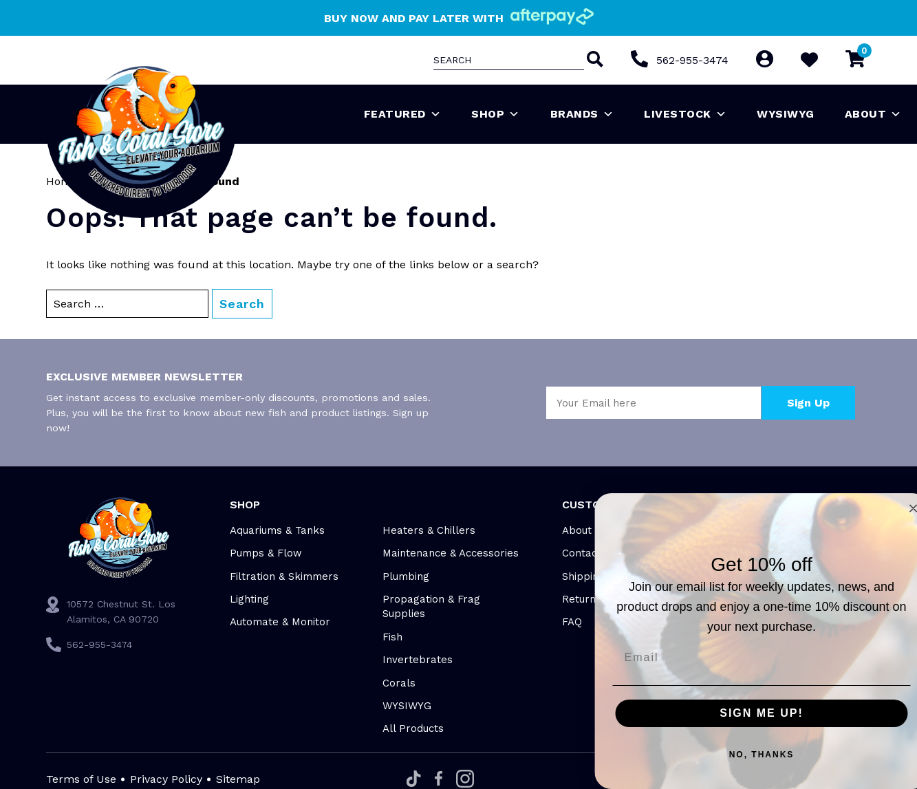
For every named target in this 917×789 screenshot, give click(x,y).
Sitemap (238, 779)
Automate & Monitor (280, 622)
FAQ (572, 622)
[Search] (593, 60)
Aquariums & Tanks (277, 530)
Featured (403, 114)
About (873, 114)
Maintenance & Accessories (450, 553)
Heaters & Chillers (428, 530)
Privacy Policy (166, 779)
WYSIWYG (785, 113)
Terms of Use (81, 779)
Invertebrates (417, 659)
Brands (582, 114)
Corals (399, 683)
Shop (495, 114)
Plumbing (405, 576)
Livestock (685, 114)
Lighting (249, 599)
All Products (413, 728)
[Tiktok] (414, 779)
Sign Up (808, 402)
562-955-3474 (692, 60)
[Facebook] (438, 779)
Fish (392, 637)
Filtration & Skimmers (284, 576)
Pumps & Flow (266, 553)
